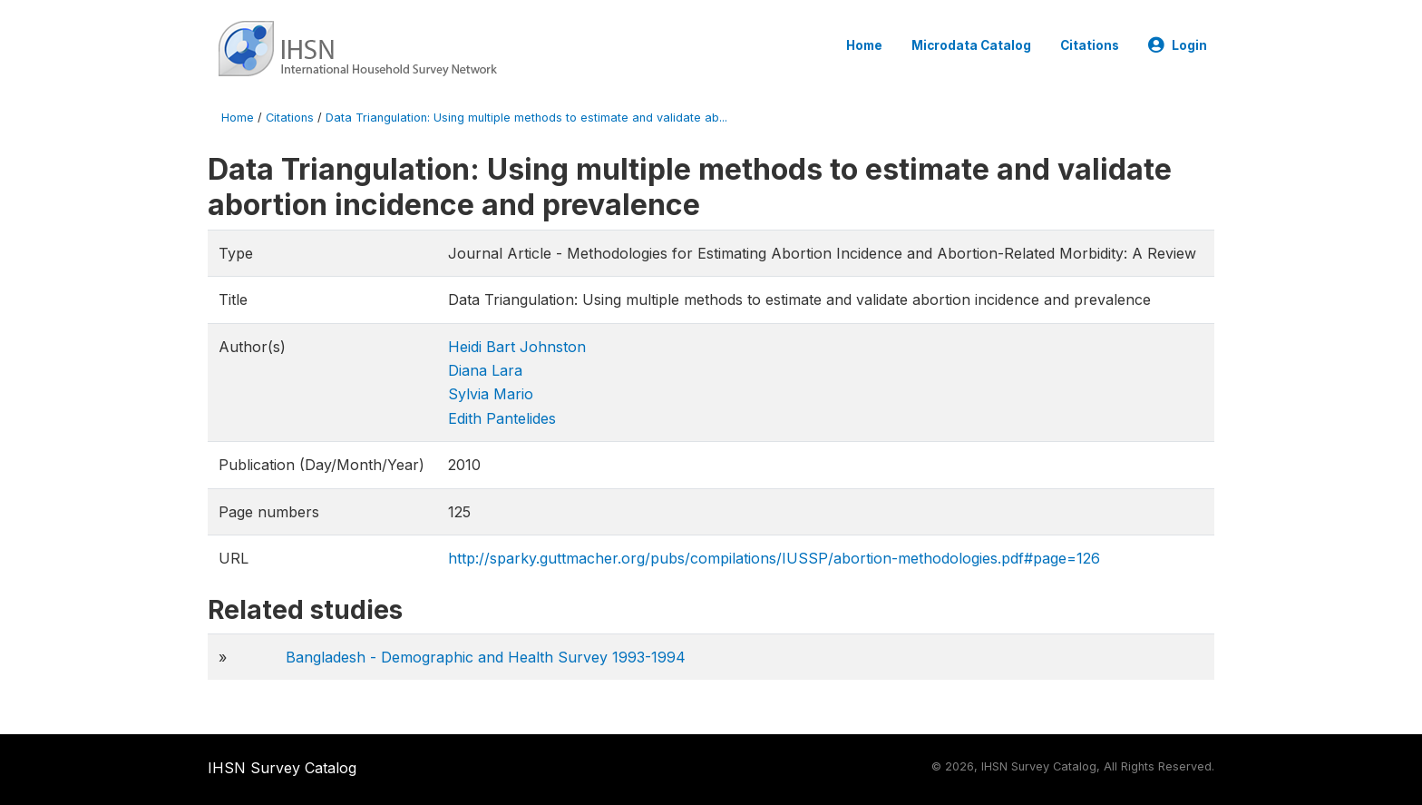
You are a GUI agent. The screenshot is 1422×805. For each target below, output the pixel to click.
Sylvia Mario (490, 394)
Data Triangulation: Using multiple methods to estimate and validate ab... (526, 117)
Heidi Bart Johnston (517, 347)
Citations (1089, 45)
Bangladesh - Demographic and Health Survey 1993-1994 (486, 657)
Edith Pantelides (502, 418)
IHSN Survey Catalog (282, 768)
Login (1177, 45)
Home (864, 45)
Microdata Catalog (971, 45)
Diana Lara (485, 370)
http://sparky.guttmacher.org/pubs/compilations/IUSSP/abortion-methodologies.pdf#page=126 (774, 558)
